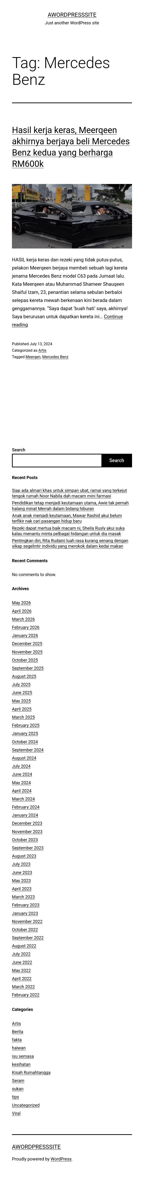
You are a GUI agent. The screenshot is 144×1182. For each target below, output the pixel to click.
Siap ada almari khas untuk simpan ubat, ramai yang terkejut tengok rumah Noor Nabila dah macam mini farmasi (69, 493)
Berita (17, 1031)
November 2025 (27, 651)
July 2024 (21, 766)
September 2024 (28, 749)
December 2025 (27, 643)
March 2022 (23, 986)
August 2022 (24, 945)
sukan (17, 1088)
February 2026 (25, 627)
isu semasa (23, 1056)
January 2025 (25, 733)
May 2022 (21, 970)
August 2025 (24, 676)
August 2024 (24, 758)
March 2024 (23, 798)
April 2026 (22, 611)
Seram (18, 1080)
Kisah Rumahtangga (31, 1072)
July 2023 (21, 864)
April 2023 (22, 888)
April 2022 (22, 978)
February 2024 (25, 807)
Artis (42, 350)
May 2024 (21, 782)
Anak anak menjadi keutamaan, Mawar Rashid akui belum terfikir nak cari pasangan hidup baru (67, 518)
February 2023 (25, 904)
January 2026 (25, 635)
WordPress (61, 1158)
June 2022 (22, 962)
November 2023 (27, 831)
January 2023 (25, 913)
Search (18, 449)
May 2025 (21, 700)
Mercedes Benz (55, 357)
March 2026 (23, 619)
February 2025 (25, 725)
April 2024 (22, 790)
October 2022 (25, 929)
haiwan (19, 1047)
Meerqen (33, 357)
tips (15, 1096)
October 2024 (25, 741)
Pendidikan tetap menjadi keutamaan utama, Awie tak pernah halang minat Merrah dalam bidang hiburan (70, 505)
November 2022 (27, 921)
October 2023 (25, 839)
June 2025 (22, 692)
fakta (17, 1039)
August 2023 (24, 855)
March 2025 (23, 717)
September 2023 (28, 847)
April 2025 (22, 709)
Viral (16, 1113)
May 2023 (21, 880)
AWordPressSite (72, 14)
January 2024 (25, 815)
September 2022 (28, 937)
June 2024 (22, 774)
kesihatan (21, 1064)
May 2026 (21, 602)
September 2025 (28, 668)
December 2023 (27, 823)
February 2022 (25, 994)
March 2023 (23, 896)
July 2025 (21, 684)
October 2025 (25, 660)
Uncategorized (26, 1105)
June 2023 (22, 872)
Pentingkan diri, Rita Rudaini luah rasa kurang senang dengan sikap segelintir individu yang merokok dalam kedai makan (70, 543)
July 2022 (21, 953)
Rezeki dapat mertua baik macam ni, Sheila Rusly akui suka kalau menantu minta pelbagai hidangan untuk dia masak (68, 531)
